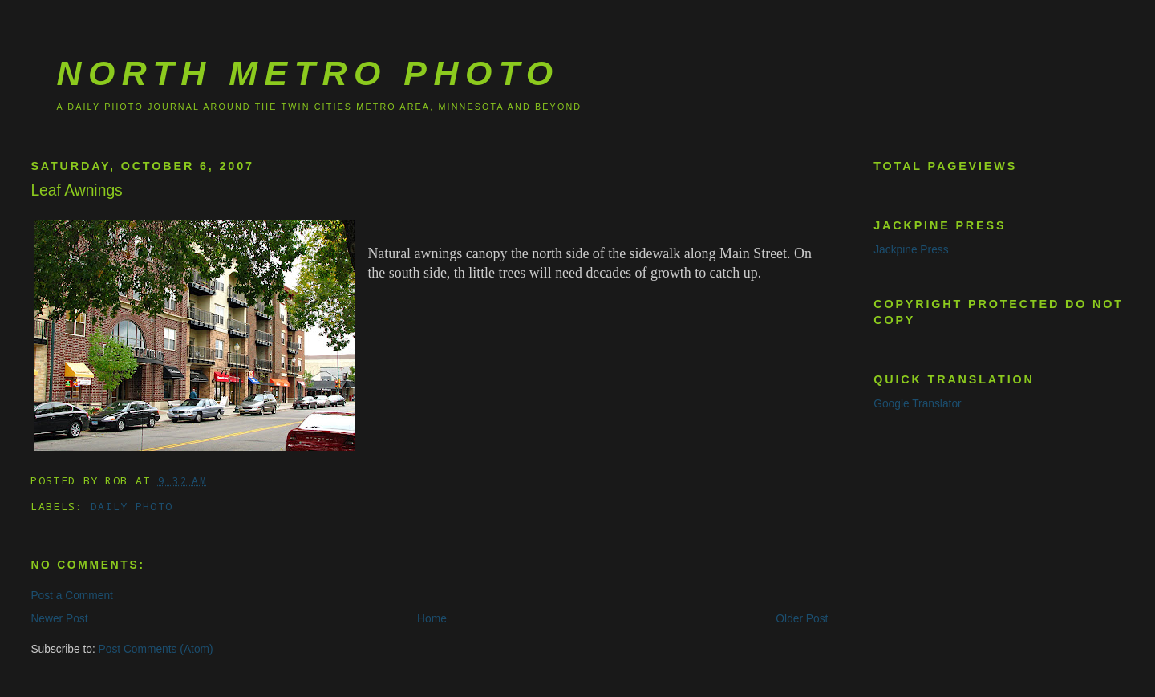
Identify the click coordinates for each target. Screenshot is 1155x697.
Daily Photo (131, 506)
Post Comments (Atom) (156, 649)
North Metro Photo (307, 73)
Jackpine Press (910, 250)
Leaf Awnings (76, 190)
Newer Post (58, 619)
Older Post (802, 619)
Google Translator (917, 404)
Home (432, 619)
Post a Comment (71, 596)
